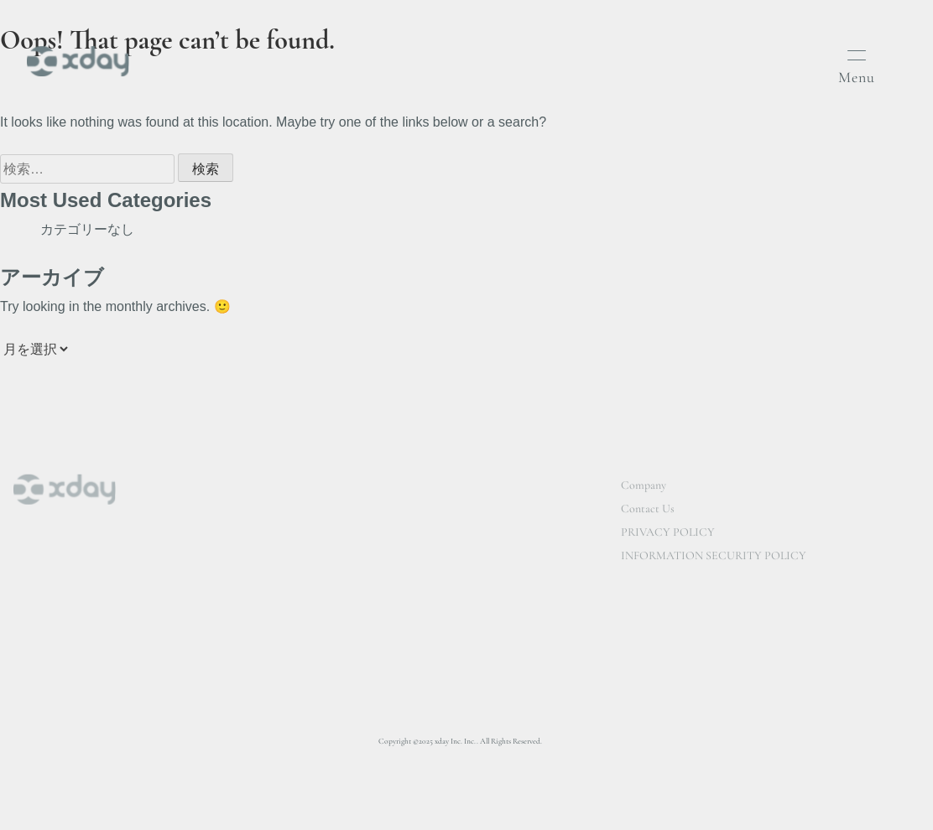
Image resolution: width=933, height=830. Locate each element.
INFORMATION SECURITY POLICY (713, 558)
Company (643, 487)
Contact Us (648, 511)
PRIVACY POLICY (668, 534)
